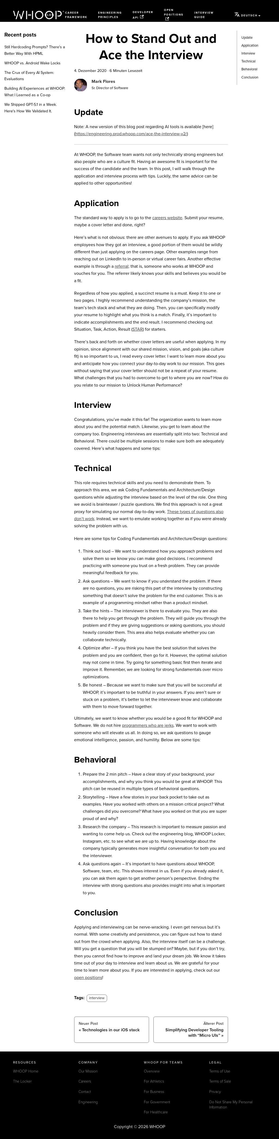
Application (249, 45)
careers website (167, 218)
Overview (152, 1071)
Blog (49, 15)
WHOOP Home (25, 1071)
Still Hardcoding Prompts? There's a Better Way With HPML (34, 50)
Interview (248, 53)
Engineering (88, 1102)
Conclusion (249, 77)
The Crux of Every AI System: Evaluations (29, 76)
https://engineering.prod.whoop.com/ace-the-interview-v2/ (131, 134)
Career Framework (76, 15)
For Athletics (154, 1081)
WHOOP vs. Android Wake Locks (32, 63)
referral (121, 266)
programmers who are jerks (148, 725)
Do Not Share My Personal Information (231, 1105)
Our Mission (88, 1071)
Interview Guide (204, 15)
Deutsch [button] (245, 14)
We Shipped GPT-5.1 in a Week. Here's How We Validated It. (30, 107)
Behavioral (249, 69)
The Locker (22, 1081)
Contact (84, 1091)
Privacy (215, 1091)
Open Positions (173, 14)
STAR (137, 329)
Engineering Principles (110, 15)
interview (97, 998)
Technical (248, 61)
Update (247, 37)
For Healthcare (156, 1112)
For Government (157, 1102)
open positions (88, 977)
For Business (154, 1091)
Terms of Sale (220, 1081)
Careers (84, 1081)
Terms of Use (219, 1071)
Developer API (143, 15)
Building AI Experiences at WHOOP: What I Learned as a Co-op (34, 91)
